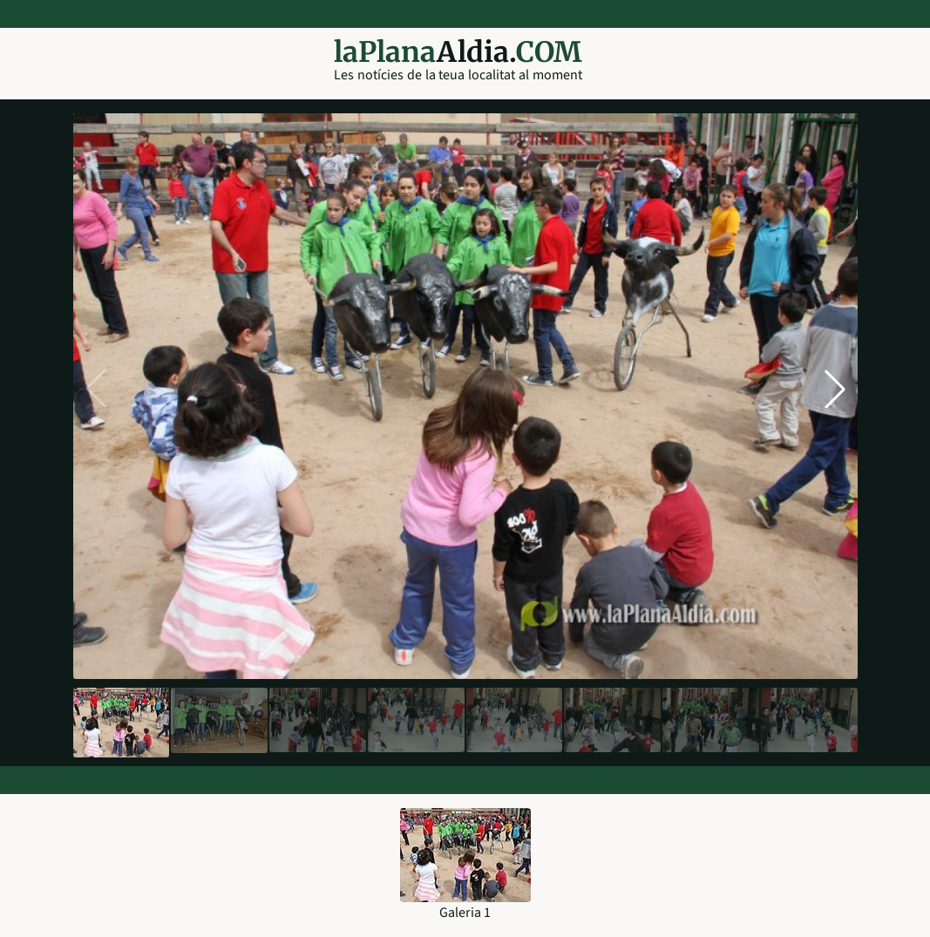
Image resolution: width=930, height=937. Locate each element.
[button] (835, 389)
